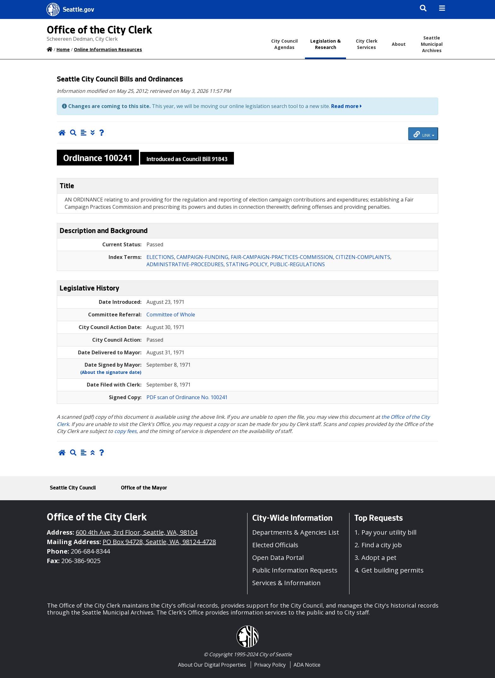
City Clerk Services (367, 44)
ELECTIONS (160, 257)
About (399, 44)
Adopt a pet (379, 557)
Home (63, 49)
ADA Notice (307, 664)
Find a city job (381, 545)
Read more (346, 106)
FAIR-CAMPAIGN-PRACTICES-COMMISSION (282, 257)
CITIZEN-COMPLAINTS (363, 257)
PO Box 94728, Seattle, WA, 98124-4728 (159, 541)
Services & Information (286, 583)
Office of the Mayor (144, 488)
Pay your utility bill (388, 532)
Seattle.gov (78, 10)
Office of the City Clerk (99, 31)
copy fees (125, 431)
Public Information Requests (294, 570)
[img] (442, 8)
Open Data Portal (278, 557)
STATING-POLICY (246, 264)
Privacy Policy (270, 664)
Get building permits (392, 570)
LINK (424, 134)
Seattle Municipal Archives (432, 44)
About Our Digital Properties (212, 664)
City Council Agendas (284, 44)
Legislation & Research (325, 44)
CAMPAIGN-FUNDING (202, 257)
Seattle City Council (73, 488)
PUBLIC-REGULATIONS (297, 264)
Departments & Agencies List (295, 532)
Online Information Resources (108, 49)
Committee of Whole (170, 314)
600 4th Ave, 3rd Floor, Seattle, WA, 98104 (136, 532)
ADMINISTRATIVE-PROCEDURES (185, 264)
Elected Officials (275, 545)
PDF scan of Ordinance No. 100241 (187, 397)
